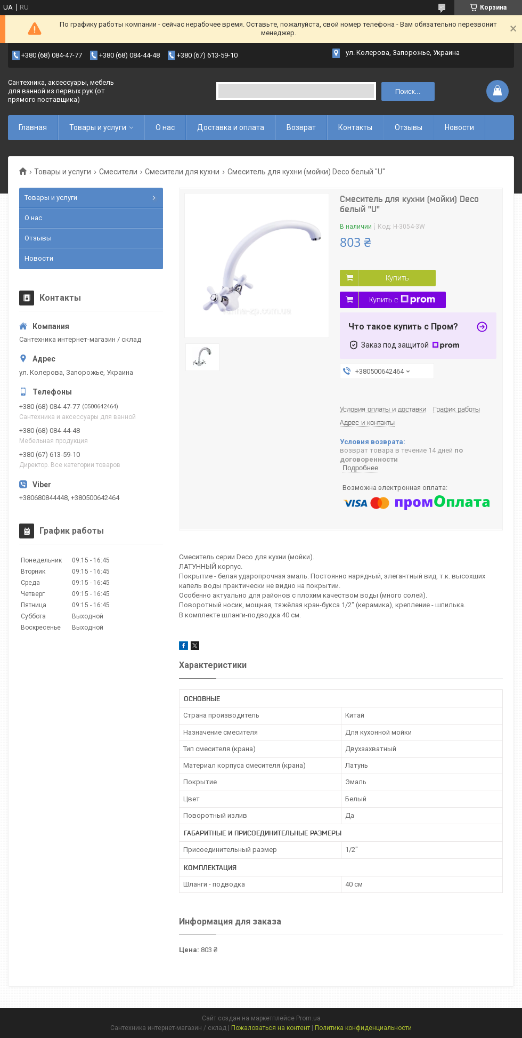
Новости (459, 127)
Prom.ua (308, 1018)
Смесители (118, 171)
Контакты (355, 127)
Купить (397, 277)
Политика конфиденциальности (363, 1028)
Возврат (301, 127)
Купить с (402, 299)
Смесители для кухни (182, 171)
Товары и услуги (97, 127)
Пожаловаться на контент (270, 1028)
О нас (165, 127)
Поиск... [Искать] (408, 91)
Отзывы (408, 127)
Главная (33, 127)
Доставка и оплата (230, 127)
